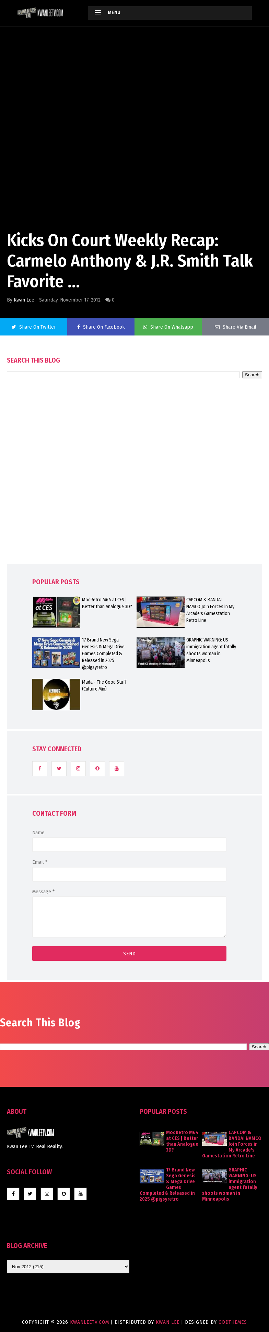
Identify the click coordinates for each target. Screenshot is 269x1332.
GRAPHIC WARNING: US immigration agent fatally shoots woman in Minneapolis (211, 650)
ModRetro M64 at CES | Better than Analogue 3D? (107, 603)
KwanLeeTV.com (90, 1322)
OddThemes (233, 1322)
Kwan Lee (24, 300)
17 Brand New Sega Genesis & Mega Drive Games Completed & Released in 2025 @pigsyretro (103, 653)
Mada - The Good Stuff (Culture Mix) (104, 685)
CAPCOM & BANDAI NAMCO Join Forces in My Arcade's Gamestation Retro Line (210, 610)
